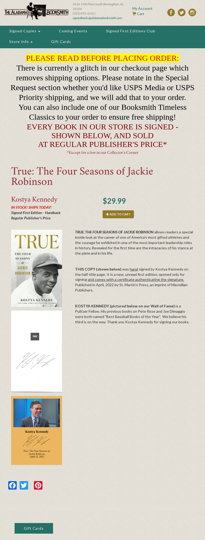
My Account (142, 8)
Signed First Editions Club (130, 31)
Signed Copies (24, 31)
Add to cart (118, 214)
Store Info (21, 41)
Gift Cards (61, 41)
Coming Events (73, 31)
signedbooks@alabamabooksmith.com (97, 18)
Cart (140, 13)
